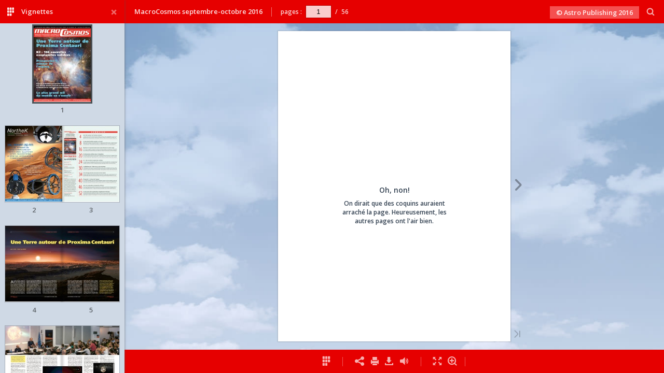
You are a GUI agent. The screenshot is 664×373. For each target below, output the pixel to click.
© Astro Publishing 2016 (594, 12)
